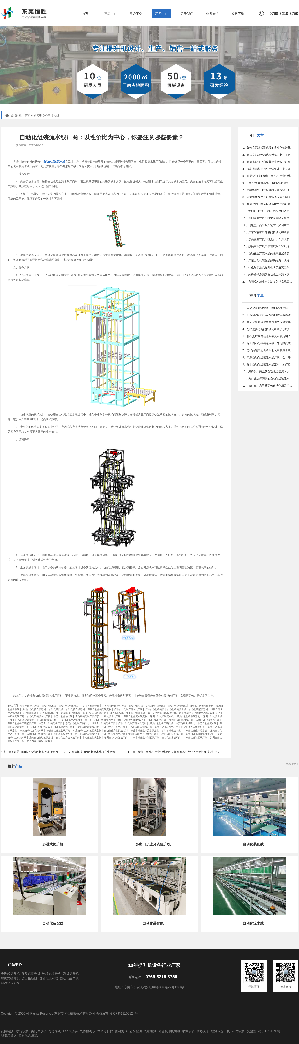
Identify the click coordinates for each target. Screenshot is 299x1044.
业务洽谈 (212, 13)
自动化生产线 (69, 978)
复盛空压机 (255, 1031)
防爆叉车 (203, 1031)
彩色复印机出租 (169, 1031)
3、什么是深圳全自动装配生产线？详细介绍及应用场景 (267, 161)
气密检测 (150, 1031)
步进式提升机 (10, 973)
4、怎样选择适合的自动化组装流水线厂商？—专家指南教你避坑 (267, 329)
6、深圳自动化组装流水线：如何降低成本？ (267, 343)
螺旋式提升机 (10, 978)
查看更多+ (292, 764)
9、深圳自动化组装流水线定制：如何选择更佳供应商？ (267, 364)
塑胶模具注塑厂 (29, 1035)
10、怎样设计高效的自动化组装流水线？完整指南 (267, 371)
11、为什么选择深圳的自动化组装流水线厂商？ (267, 378)
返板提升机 (71, 973)
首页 (85, 13)
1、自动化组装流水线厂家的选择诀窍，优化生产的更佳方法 (267, 308)
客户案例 (136, 13)
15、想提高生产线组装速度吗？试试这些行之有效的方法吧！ (267, 246)
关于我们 (187, 13)
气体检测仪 (87, 1031)
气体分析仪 (105, 1031)
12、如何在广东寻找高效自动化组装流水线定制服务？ (267, 385)
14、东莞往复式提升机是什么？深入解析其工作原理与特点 (267, 239)
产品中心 (110, 13)
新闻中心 (161, 13)
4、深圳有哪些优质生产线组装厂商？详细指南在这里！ (267, 168)
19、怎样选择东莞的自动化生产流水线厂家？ (267, 274)
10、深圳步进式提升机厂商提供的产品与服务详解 (267, 211)
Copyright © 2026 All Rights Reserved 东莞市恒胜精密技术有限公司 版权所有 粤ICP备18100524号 (69, 1013)
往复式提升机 (31, 973)
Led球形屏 (70, 1031)
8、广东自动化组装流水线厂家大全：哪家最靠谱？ (267, 357)
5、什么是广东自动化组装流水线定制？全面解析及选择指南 (267, 336)
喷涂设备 (22, 1031)
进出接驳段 (29, 978)
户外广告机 (272, 1031)
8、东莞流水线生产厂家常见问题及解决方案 (267, 197)
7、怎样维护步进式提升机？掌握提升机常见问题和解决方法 (267, 189)
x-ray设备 (238, 1031)
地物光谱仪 (8, 1035)
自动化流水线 (48, 978)
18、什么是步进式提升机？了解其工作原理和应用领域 (267, 267)
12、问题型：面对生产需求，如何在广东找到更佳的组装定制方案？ (267, 225)
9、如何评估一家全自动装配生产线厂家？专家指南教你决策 (267, 204)
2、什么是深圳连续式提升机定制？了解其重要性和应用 (267, 154)
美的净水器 (39, 1031)
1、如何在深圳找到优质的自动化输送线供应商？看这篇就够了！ (267, 147)
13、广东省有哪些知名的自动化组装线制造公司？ (267, 232)
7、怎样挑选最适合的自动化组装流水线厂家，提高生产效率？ (267, 350)
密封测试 (121, 1031)
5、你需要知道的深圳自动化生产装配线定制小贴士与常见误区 (267, 175)
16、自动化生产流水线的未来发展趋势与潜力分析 (267, 253)
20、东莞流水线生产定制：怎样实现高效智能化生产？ (267, 281)
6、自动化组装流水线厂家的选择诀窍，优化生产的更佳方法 (267, 182)
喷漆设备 (188, 1031)
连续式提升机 (51, 973)
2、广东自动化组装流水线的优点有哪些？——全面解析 (267, 315)
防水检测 (135, 1031)
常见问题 (53, 115)
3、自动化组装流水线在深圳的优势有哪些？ (267, 322)
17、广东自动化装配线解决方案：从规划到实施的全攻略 (267, 260)
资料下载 (237, 13)
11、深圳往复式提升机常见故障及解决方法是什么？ (267, 218)
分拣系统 (55, 1031)
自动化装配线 (10, 983)
